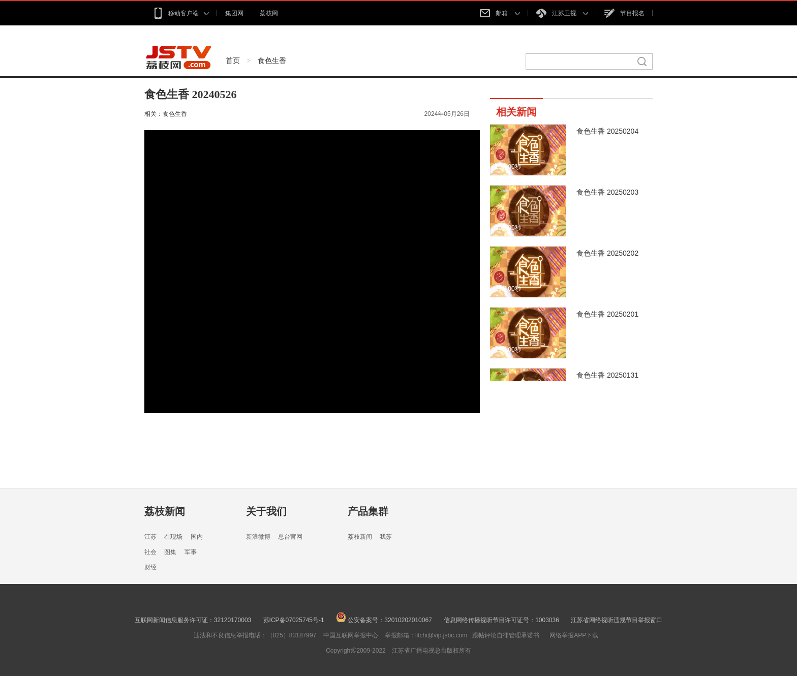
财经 (150, 567)
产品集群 (368, 511)
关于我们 (266, 511)
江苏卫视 (562, 13)
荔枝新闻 (164, 511)
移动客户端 (180, 13)
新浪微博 (258, 536)
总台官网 (290, 536)
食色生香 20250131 (607, 375)
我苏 (386, 536)
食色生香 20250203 (607, 192)
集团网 (234, 13)
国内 (197, 536)
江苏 (150, 536)
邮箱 (499, 13)
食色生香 (272, 60)
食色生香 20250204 (607, 131)
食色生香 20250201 (607, 314)
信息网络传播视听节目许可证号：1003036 (501, 620)
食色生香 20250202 (607, 253)
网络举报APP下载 (573, 635)
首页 (233, 60)
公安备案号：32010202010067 (384, 620)
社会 (150, 552)
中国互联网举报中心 (350, 635)
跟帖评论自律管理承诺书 (505, 635)
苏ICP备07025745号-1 (293, 620)
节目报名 (624, 13)
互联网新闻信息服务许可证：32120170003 (193, 620)
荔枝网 (269, 13)
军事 (191, 552)
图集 (170, 552)
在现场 (173, 536)
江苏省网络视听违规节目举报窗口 (616, 620)
